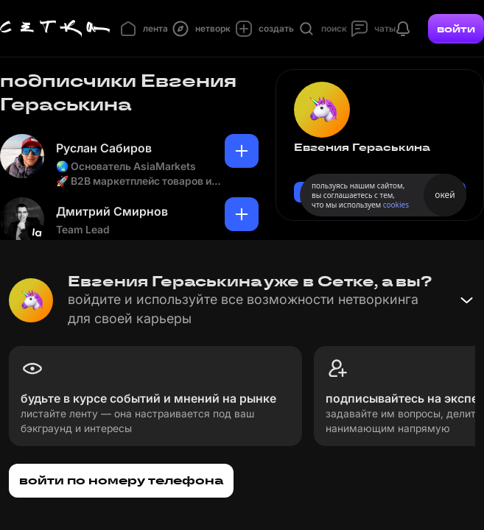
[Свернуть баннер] (466, 300)
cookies (396, 204)
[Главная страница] (55, 29)
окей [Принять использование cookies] (445, 194)
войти (456, 28)
